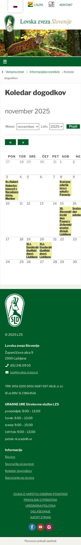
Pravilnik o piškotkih (40, 499)
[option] (40, 43)
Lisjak (38, 4)
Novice (10, 457)
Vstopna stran (15, 71)
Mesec (10, 126)
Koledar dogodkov (18, 471)
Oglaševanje (40, 511)
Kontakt (66, 4)
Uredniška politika (40, 505)
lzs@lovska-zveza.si (24, 372)
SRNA (51, 4)
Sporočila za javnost (19, 464)
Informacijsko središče (45, 71)
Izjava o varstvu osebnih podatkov (40, 494)
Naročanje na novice (19, 478)
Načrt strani (40, 517)
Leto (44, 126)
